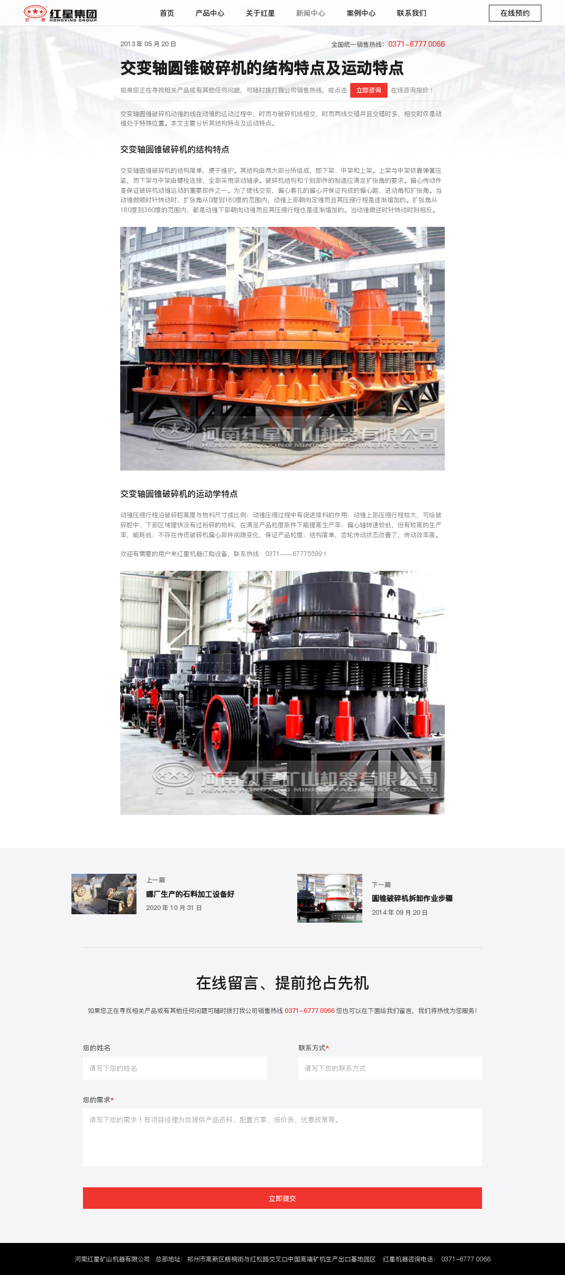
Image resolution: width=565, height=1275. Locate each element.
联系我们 (411, 13)
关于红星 (260, 13)
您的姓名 (96, 1048)
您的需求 (98, 1100)
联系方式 (313, 1048)
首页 (167, 13)
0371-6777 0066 (465, 1259)
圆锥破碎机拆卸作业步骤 (412, 898)
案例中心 (361, 13)
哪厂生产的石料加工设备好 (190, 894)
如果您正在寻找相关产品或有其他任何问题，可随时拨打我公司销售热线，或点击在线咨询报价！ (277, 90)
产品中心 (210, 13)
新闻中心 (311, 13)
